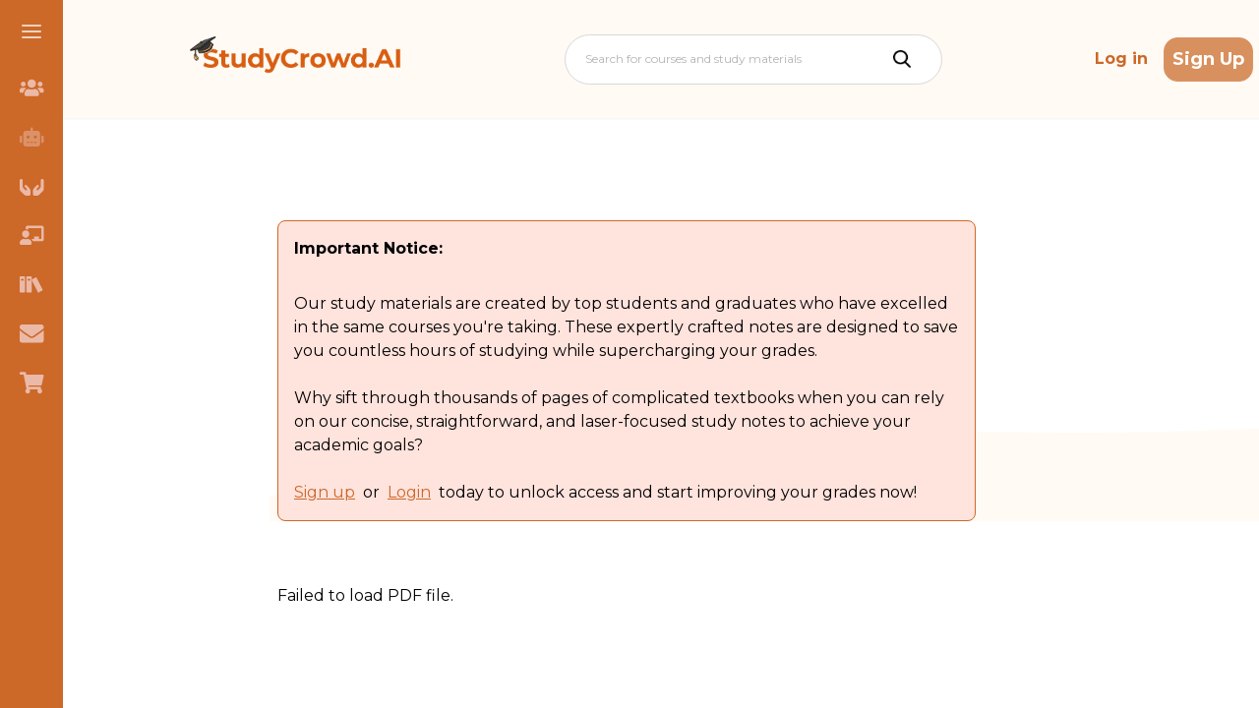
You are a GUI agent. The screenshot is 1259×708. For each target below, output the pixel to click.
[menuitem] (31, 87)
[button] (31, 31)
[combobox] (587, 59)
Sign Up (1208, 59)
